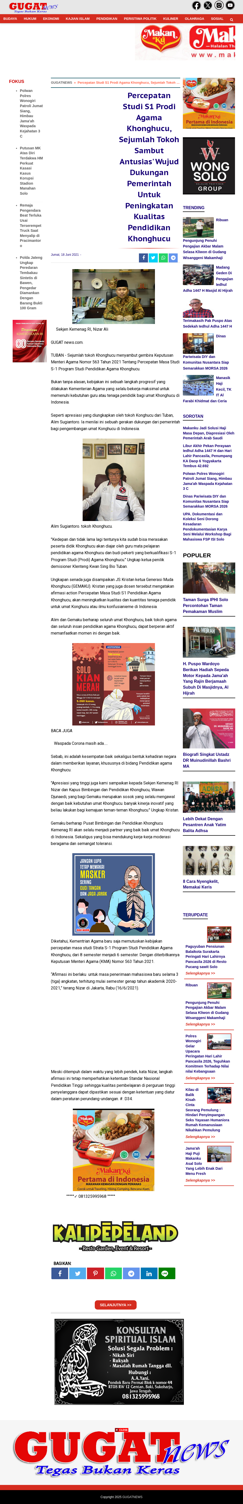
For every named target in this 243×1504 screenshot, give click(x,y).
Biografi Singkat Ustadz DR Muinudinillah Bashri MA (207, 760)
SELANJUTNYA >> (115, 1305)
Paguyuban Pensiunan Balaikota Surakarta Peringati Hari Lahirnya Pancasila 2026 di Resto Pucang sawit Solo (205, 956)
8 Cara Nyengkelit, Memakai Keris (201, 884)
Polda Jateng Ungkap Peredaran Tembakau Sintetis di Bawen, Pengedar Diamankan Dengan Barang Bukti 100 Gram (31, 282)
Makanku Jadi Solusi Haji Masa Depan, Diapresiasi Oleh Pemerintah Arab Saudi (208, 433)
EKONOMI (51, 19)
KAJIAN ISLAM (78, 19)
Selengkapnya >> (200, 973)
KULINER (170, 19)
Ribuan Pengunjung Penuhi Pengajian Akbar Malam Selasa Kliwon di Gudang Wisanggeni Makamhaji (205, 239)
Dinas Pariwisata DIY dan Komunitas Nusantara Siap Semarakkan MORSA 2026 (206, 501)
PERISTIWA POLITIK (140, 19)
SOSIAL (217, 19)
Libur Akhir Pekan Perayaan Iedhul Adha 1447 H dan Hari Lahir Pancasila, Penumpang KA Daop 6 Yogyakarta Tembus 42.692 (207, 456)
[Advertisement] (122, 1468)
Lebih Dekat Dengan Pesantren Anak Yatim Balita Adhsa (204, 825)
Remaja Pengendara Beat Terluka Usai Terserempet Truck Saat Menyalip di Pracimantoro (30, 225)
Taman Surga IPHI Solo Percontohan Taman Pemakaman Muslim (205, 605)
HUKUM (30, 19)
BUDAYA (10, 19)
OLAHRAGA (194, 19)
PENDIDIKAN (106, 19)
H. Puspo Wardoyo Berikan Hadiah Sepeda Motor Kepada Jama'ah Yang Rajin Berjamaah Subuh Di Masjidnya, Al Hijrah (206, 678)
